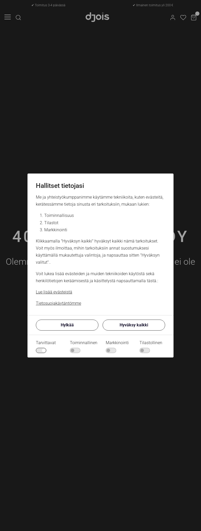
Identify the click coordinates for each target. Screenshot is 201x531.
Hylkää (67, 324)
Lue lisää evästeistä (54, 292)
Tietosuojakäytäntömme (58, 303)
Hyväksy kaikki (134, 324)
